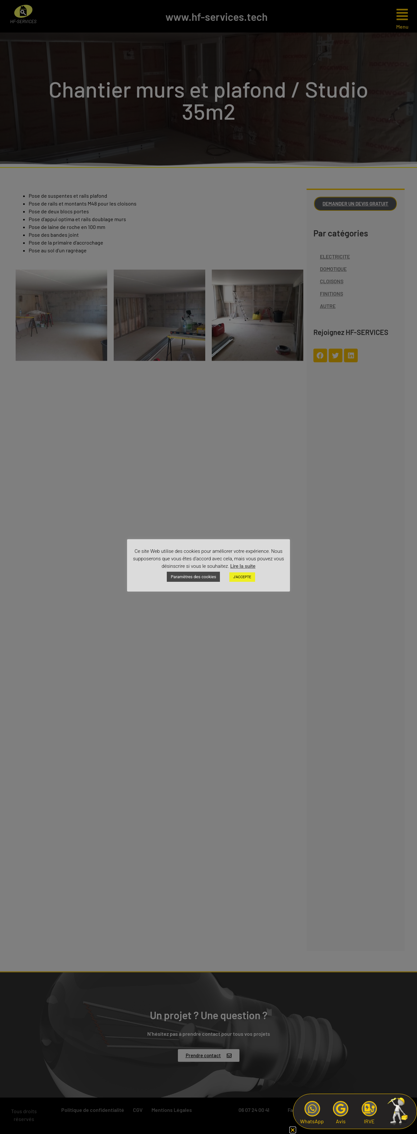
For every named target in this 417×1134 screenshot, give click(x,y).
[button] (292, 1129)
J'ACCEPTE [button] (242, 577)
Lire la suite (242, 566)
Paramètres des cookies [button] (193, 576)
